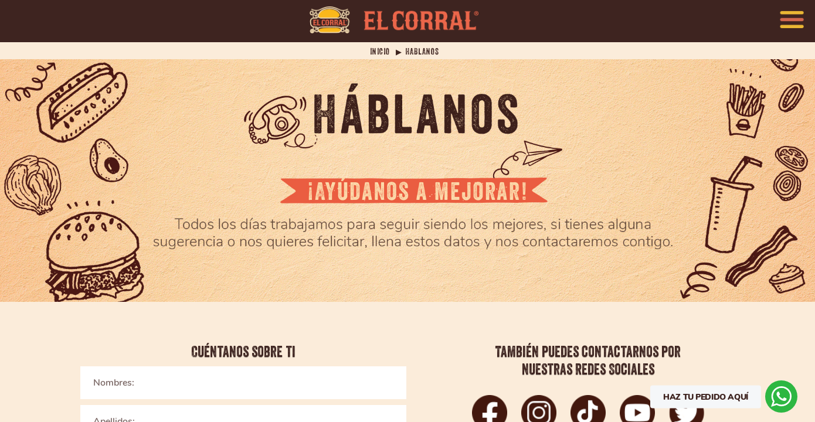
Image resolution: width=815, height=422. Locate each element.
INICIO (380, 51)
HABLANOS (422, 51)
